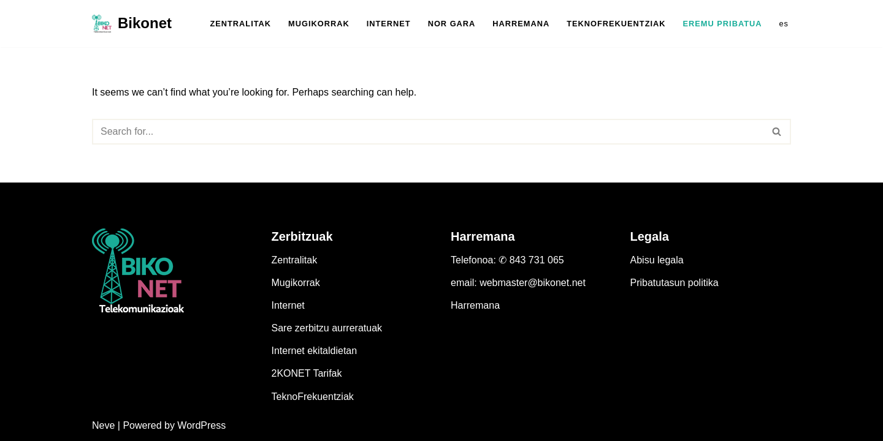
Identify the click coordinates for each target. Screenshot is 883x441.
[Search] (427, 132)
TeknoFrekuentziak (313, 396)
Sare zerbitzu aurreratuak (327, 328)
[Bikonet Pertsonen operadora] (132, 23)
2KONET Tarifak (307, 373)
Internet (288, 305)
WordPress (201, 425)
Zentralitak (295, 260)
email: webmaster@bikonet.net (518, 282)
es (784, 23)
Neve (103, 425)
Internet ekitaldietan (314, 350)
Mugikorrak (296, 282)
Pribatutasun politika (674, 282)
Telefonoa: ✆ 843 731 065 (507, 260)
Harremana (475, 305)
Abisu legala (657, 260)
